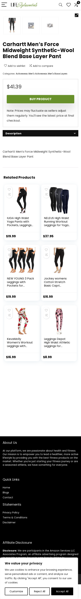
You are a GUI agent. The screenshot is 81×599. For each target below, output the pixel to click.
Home (6, 502)
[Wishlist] (68, 5)
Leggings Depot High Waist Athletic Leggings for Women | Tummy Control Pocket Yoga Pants (57, 423)
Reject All (39, 591)
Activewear (22, 149)
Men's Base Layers (57, 149)
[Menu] (4, 5)
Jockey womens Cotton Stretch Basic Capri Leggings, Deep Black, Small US (55, 361)
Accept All (62, 591)
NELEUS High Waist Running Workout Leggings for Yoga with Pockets (56, 299)
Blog (5, 507)
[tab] (40, 209)
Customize (16, 591)
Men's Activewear (38, 149)
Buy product (41, 175)
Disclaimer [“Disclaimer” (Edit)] (9, 537)
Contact (8, 512)
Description (13, 209)
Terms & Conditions (15, 532)
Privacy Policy (11, 527)
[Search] (60, 5)
